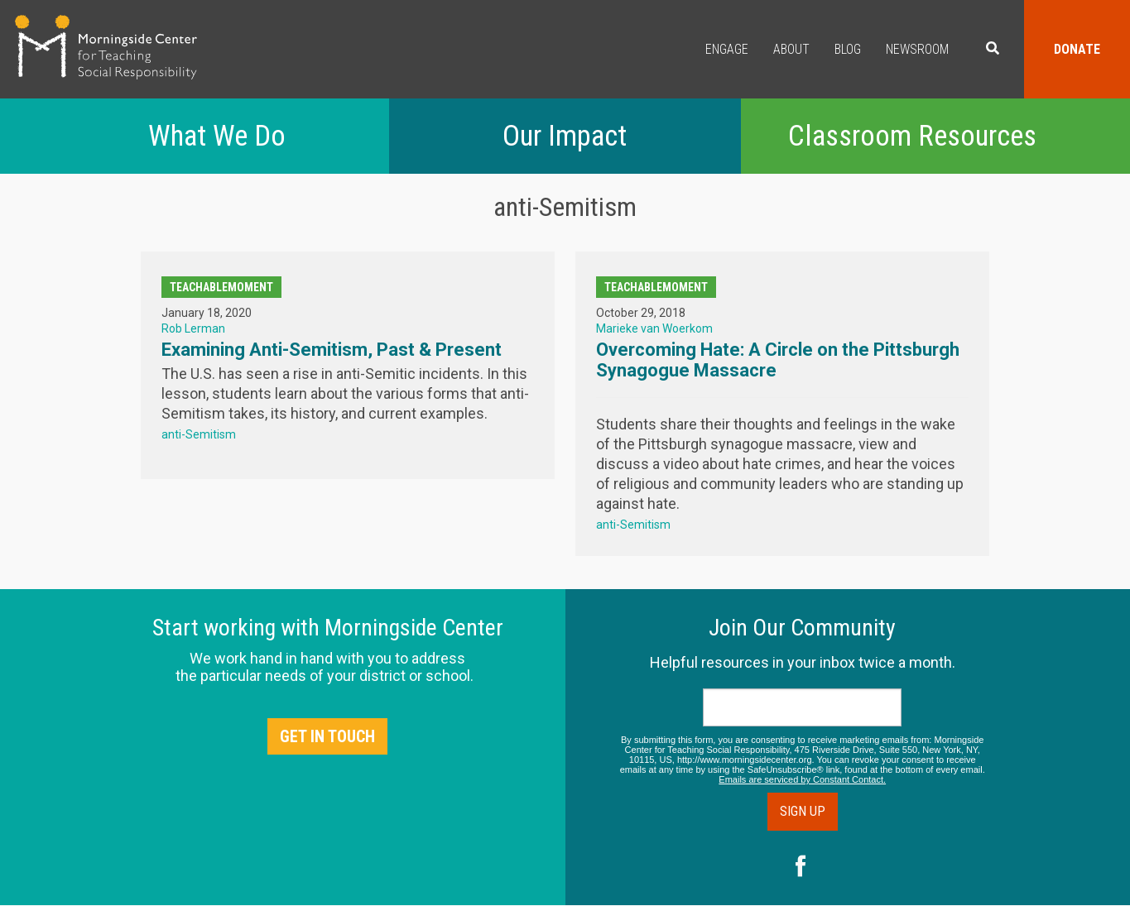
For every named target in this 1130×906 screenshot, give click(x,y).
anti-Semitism (198, 434)
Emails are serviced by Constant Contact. (802, 779)
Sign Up (802, 811)
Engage (726, 49)
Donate (1077, 49)
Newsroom (917, 49)
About (791, 49)
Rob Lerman (193, 328)
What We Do (217, 136)
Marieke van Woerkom (654, 328)
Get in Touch (327, 736)
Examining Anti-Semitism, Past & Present (331, 349)
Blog (847, 49)
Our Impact (564, 136)
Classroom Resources (912, 136)
